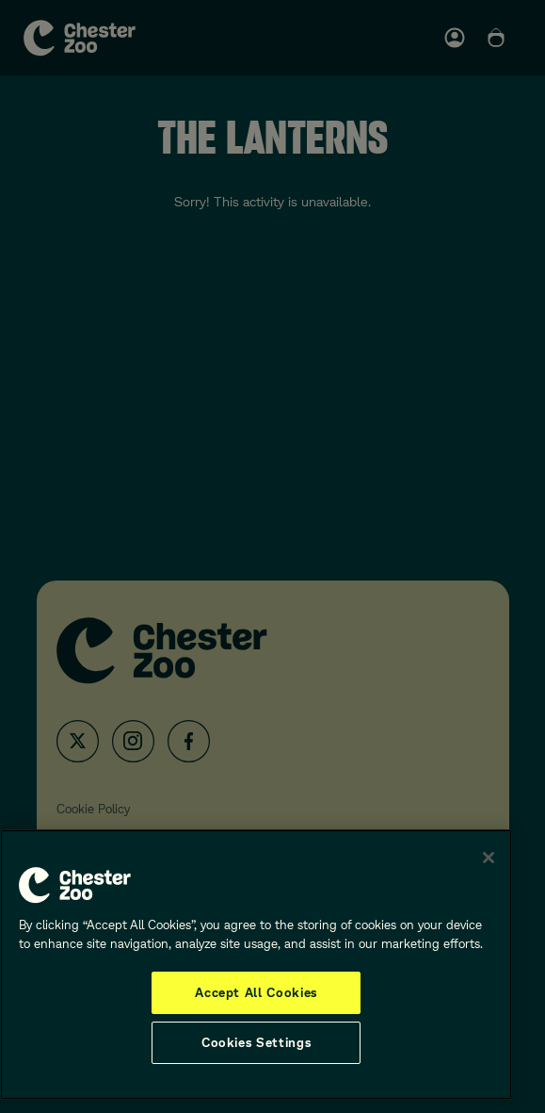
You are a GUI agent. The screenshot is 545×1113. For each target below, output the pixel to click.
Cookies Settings (256, 1042)
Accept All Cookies (256, 992)
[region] (256, 964)
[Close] (488, 857)
